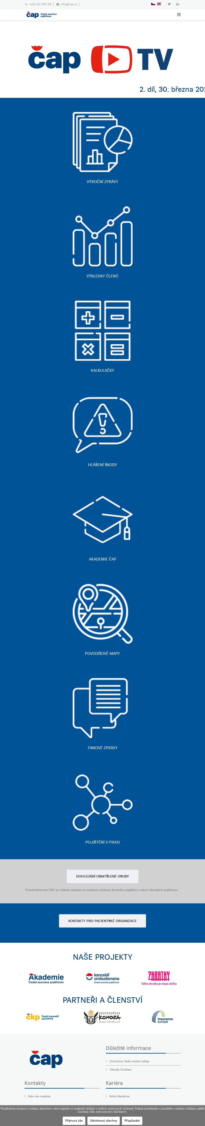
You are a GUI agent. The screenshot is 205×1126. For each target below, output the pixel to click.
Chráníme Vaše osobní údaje (129, 1061)
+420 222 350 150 (40, 4)
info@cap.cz (69, 4)
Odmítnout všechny (103, 1121)
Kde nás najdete (39, 1096)
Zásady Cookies (120, 1069)
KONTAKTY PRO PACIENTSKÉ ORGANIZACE (102, 921)
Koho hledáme (119, 1096)
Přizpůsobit (132, 1121)
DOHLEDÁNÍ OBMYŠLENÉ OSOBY (102, 876)
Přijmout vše (74, 1121)
